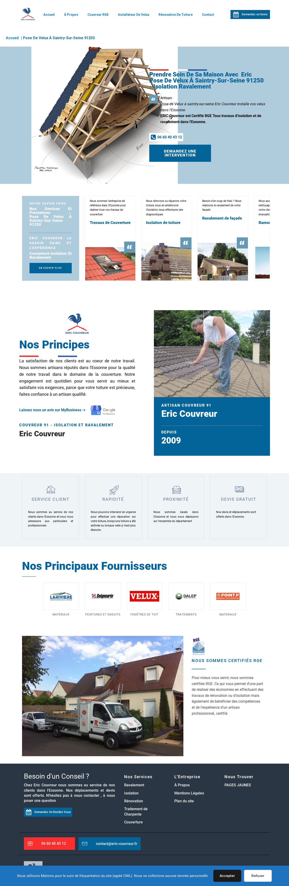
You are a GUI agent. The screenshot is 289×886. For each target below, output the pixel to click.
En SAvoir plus (50, 268)
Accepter (227, 876)
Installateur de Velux (133, 14)
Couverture (133, 823)
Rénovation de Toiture (176, 14)
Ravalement (134, 786)
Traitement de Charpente (136, 812)
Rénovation (133, 801)
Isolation (131, 793)
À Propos (71, 14)
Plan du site (184, 801)
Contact (208, 14)
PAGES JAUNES (237, 786)
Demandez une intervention (180, 153)
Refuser (257, 876)
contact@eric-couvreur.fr (116, 844)
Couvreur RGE (98, 14)
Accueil (49, 14)
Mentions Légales (189, 793)
